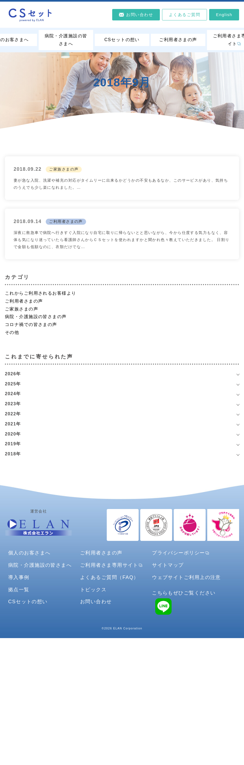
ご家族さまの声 (63, 169)
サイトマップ (168, 565)
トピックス (93, 589)
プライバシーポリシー (178, 553)
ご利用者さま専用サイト (109, 565)
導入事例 (18, 577)
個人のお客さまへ (29, 553)
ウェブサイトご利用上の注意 (186, 577)
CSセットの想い (122, 39)
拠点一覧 (18, 589)
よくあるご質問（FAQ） (109, 577)
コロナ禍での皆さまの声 (31, 324)
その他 (12, 332)
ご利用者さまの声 (178, 39)
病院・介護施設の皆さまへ (66, 39)
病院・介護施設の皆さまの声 (36, 316)
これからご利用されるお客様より (40, 293)
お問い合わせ (96, 601)
